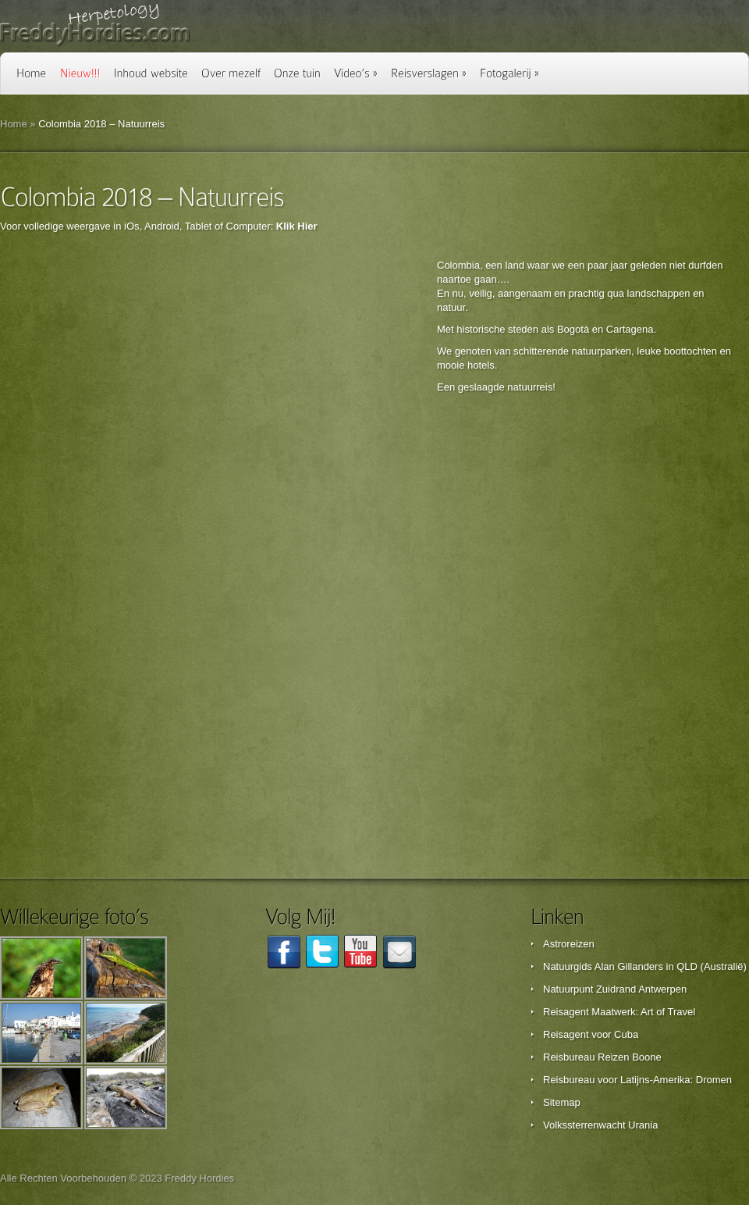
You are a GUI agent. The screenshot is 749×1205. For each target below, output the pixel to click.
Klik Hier (297, 226)
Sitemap (561, 1102)
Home (13, 124)
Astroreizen (569, 944)
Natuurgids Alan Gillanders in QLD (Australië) (645, 966)
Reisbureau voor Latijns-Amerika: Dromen (637, 1080)
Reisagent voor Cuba (590, 1034)
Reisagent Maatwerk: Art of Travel (619, 1012)
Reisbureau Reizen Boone (602, 1057)
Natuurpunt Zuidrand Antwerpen (615, 989)
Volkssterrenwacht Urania (600, 1125)
